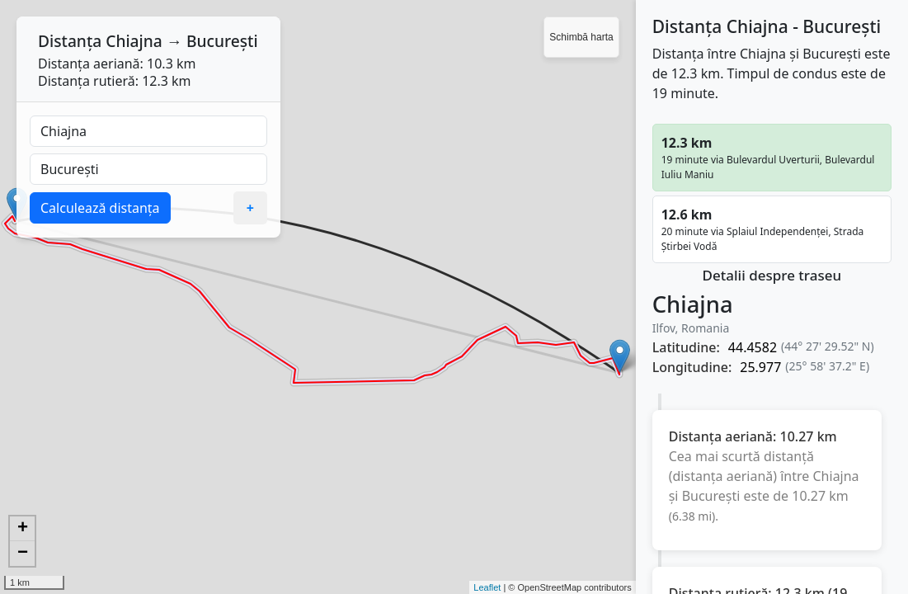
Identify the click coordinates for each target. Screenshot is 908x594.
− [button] (22, 553)
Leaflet (487, 587)
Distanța (69, 41)
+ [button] (22, 528)
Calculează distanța (100, 208)
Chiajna (134, 41)
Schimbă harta (581, 37)
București (222, 41)
